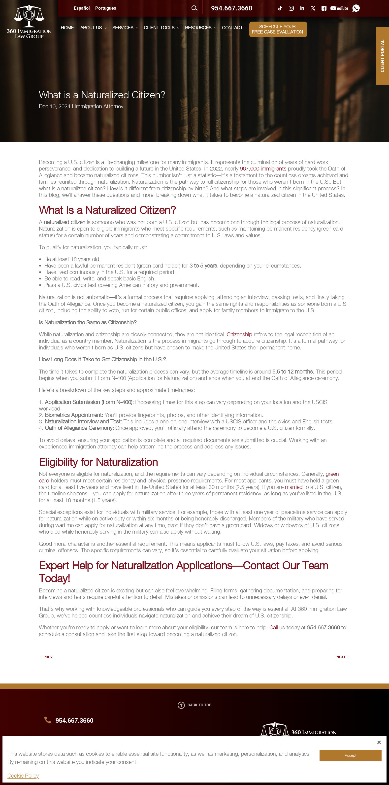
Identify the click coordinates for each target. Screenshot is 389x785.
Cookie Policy (23, 775)
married (294, 487)
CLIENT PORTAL (382, 55)
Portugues (105, 8)
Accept (350, 755)
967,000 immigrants (263, 168)
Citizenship (239, 334)
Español (82, 8)
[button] (379, 742)
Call (273, 627)
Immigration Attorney (99, 106)
